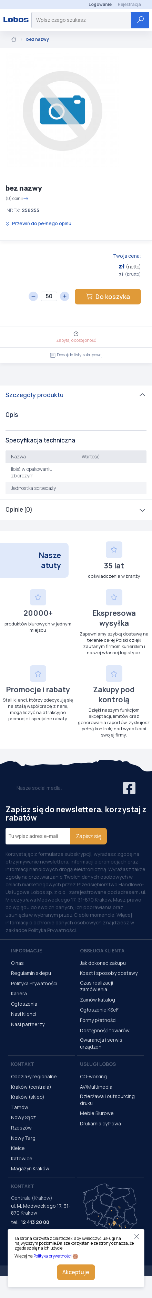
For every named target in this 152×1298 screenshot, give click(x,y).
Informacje (26, 950)
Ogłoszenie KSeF (99, 1009)
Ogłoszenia (24, 1003)
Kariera (19, 993)
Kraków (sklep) (27, 1097)
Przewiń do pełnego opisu (38, 223)
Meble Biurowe (97, 1113)
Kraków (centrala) (31, 1087)
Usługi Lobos (98, 1064)
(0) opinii (17, 198)
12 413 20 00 (35, 1222)
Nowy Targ (23, 1138)
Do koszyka (108, 296)
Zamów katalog (97, 999)
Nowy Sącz (23, 1117)
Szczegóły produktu (34, 395)
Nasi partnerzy (27, 1024)
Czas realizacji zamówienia (96, 986)
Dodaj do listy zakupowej (76, 355)
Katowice (21, 1158)
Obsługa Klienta (102, 950)
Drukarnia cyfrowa (100, 1123)
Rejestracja (129, 4)
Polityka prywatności (52, 1256)
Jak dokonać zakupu (103, 963)
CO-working (93, 1076)
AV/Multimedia (96, 1087)
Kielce (18, 1148)
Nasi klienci (23, 1014)
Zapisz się (88, 836)
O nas (17, 963)
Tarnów (19, 1107)
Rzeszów (21, 1127)
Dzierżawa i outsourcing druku (107, 1099)
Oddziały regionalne (34, 1076)
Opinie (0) (19, 509)
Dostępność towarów (105, 1030)
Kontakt (22, 1064)
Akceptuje (75, 1272)
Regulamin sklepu (31, 973)
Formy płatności (98, 1020)
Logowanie (100, 4)
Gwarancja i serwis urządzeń (101, 1043)
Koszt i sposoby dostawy (109, 973)
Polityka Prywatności (34, 983)
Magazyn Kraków (30, 1168)
